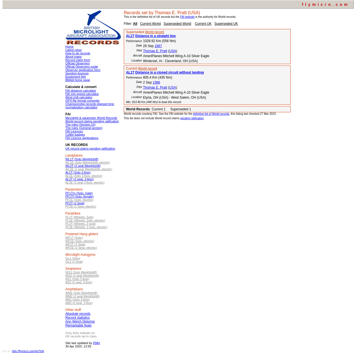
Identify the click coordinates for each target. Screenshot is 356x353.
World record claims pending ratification (92, 121)
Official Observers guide (81, 66)
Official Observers (77, 63)
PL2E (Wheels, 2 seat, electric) (86, 227)
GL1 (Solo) (72, 258)
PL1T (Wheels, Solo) (79, 217)
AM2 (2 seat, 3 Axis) (79, 303)
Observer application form (82, 70)
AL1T (130, 36)
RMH (96, 343)
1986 (156, 82)
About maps (73, 56)
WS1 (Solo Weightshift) (81, 272)
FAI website (187, 16)
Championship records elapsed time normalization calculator (89, 105)
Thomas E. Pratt (155, 51)
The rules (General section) (83, 128)
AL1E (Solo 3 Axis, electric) (83, 175)
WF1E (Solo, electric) (79, 241)
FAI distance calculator (80, 90)
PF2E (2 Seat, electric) (80, 206)
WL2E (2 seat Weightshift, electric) (88, 169)
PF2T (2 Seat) (75, 203)
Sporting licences (77, 73)
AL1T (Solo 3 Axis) (78, 172)
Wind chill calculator (78, 97)
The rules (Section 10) (80, 124)
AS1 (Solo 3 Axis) (77, 279)
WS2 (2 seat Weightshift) (82, 275)
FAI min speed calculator (82, 94)
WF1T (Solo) (74, 237)
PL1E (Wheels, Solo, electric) (85, 220)
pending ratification (192, 118)
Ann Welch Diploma (80, 321)
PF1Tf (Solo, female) (79, 196)
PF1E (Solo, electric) (79, 199)
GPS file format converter (82, 100)
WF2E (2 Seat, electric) (81, 247)
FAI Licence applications (81, 138)
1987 (158, 46)
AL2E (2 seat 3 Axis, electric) (85, 182)
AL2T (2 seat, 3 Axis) (79, 179)
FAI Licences (74, 131)
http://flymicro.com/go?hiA (28, 351)
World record (154, 32)
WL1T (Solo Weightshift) (81, 159)
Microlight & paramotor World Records (91, 118)
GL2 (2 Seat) (74, 261)
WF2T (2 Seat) (75, 244)
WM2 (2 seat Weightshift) (82, 296)
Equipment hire (75, 76)
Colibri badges (75, 134)
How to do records (77, 53)
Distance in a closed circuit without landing (169, 72)
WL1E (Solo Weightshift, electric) (87, 162)
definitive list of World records (211, 113)
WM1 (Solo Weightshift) (81, 292)
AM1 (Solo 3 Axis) (77, 299)
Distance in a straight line (155, 36)
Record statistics (77, 318)
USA (172, 51)
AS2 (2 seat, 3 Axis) (78, 282)
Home (69, 46)
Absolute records (77, 314)
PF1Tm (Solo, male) (79, 193)
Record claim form (77, 60)
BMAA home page (77, 80)
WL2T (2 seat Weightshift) (83, 165)
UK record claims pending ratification (90, 148)
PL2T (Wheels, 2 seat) (80, 223)
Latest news (73, 50)
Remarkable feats (78, 325)
